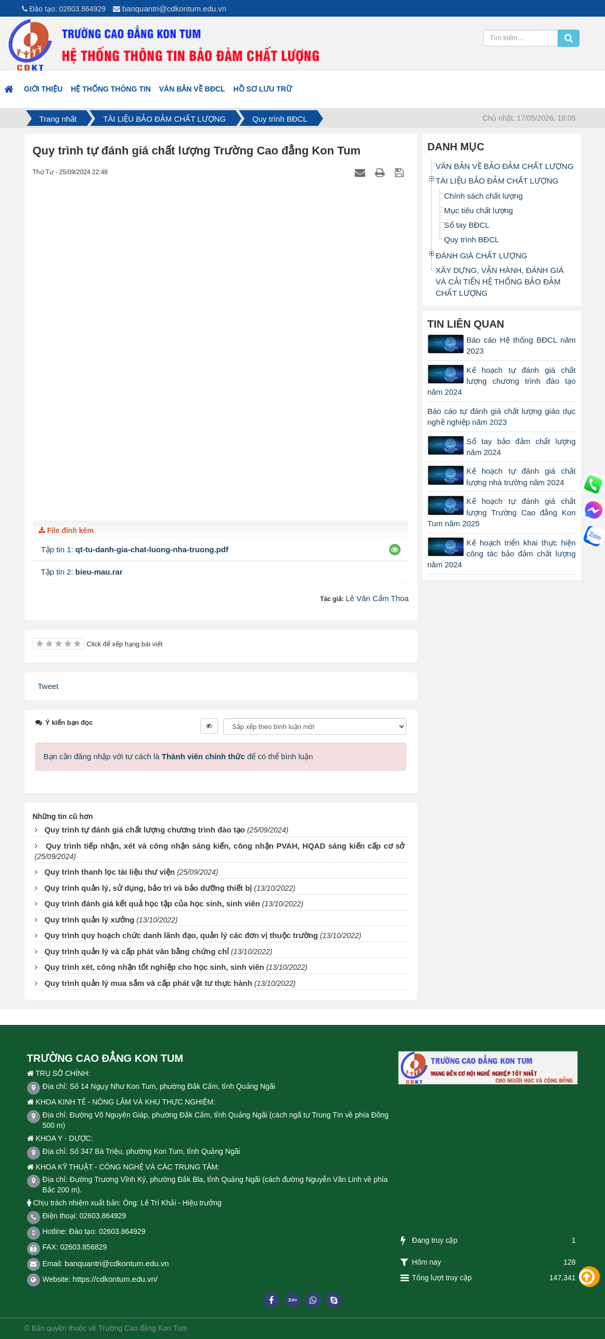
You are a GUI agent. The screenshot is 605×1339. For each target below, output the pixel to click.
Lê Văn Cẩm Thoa (376, 598)
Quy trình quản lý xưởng (89, 919)
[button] (394, 549)
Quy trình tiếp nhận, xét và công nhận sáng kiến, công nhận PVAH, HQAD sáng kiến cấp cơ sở (225, 845)
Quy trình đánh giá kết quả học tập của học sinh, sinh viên (152, 903)
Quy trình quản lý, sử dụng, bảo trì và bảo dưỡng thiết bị (148, 887)
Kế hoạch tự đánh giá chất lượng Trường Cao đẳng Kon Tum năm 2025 (502, 512)
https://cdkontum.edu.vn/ (115, 1279)
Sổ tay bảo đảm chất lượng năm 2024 (521, 447)
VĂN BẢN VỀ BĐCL (192, 89)
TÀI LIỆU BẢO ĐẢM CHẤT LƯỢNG (497, 180)
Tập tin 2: (82, 571)
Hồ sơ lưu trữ (262, 89)
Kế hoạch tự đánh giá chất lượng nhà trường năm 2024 (521, 476)
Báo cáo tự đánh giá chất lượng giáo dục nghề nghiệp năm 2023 (502, 416)
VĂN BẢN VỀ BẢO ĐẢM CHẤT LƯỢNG (505, 166)
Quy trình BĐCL (471, 239)
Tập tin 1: (134, 549)
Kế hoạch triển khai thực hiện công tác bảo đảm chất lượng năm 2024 (502, 553)
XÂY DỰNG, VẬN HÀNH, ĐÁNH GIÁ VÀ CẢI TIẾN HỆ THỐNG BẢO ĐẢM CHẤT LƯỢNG (500, 281)
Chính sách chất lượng (483, 195)
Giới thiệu (43, 89)
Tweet (48, 686)
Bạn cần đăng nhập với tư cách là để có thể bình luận (178, 756)
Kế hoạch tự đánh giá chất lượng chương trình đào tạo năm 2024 (502, 381)
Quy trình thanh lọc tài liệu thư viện (109, 871)
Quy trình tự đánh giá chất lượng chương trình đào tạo (144, 829)
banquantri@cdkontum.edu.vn (174, 8)
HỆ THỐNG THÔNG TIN (111, 89)
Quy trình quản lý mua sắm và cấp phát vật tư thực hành (148, 983)
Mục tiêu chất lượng (478, 210)
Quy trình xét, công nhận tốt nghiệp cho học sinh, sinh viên (154, 967)
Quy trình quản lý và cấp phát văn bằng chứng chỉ (136, 951)
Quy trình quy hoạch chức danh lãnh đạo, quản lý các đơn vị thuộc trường (181, 935)
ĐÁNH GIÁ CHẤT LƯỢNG (481, 255)
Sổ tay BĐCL (467, 224)
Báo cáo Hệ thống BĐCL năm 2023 (521, 345)
